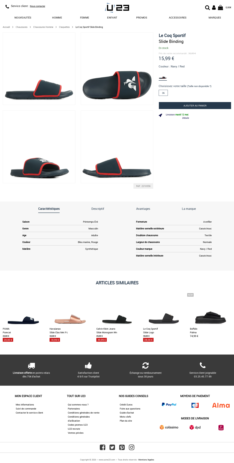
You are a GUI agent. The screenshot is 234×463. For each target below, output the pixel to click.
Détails (185, 117)
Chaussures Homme (43, 26)
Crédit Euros (126, 404)
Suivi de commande (26, 408)
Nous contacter (37, 6)
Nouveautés (22, 17)
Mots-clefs (125, 416)
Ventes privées (76, 432)
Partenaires (74, 408)
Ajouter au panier (195, 105)
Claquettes (64, 26)
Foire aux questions (130, 408)
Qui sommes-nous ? (78, 404)
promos (141, 17)
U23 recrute (74, 428)
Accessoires (178, 17)
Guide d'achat (127, 412)
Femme (84, 17)
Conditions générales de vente (83, 412)
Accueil (6, 26)
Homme (57, 17)
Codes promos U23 (78, 424)
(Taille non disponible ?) (199, 86)
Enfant (112, 17)
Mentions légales (146, 459)
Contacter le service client (29, 412)
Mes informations (25, 404)
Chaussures (21, 26)
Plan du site (126, 420)
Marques (215, 17)
